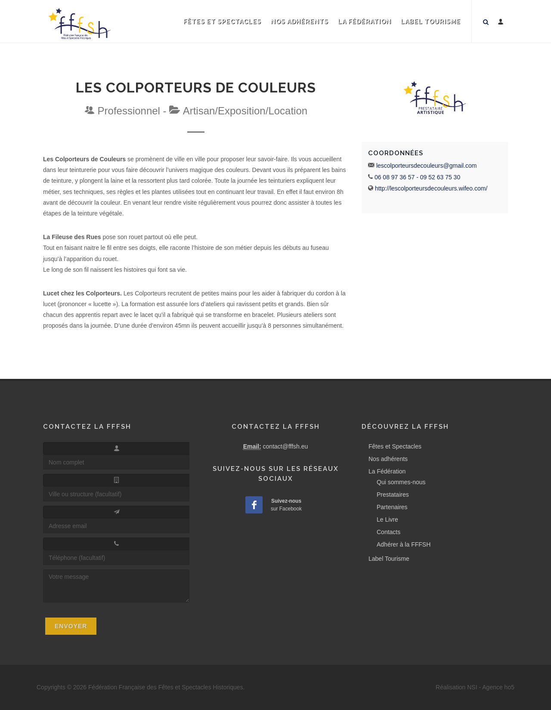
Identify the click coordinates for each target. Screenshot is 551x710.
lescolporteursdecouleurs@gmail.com (426, 165)
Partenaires (392, 507)
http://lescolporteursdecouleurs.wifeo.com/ (431, 188)
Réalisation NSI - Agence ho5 (475, 687)
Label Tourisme (431, 21)
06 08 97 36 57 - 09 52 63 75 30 (417, 177)
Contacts (388, 532)
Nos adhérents (299, 21)
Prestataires (393, 494)
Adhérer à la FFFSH (403, 544)
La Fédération (364, 21)
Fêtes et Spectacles (222, 21)
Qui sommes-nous (401, 482)
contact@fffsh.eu (285, 446)
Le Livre (387, 519)
